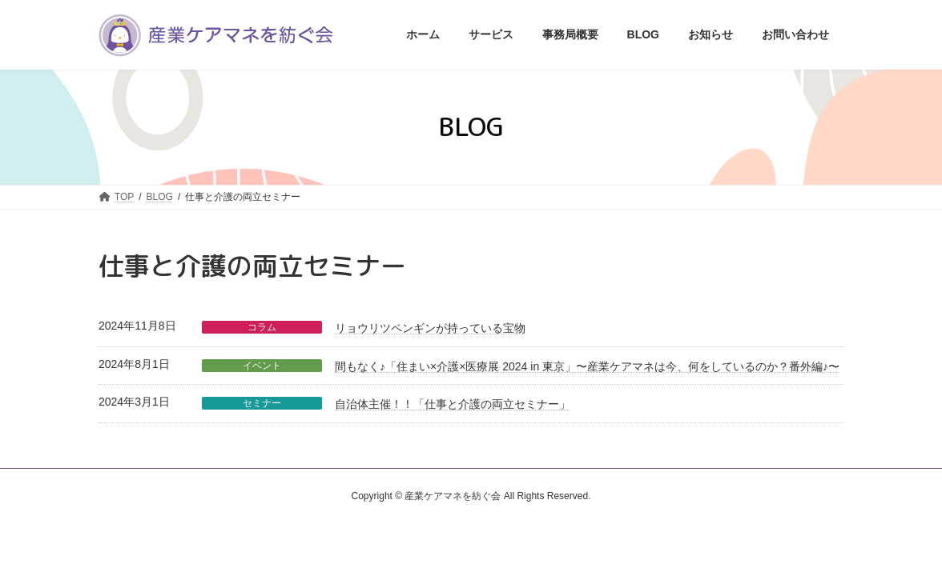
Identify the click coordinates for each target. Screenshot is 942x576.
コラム (262, 327)
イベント (262, 365)
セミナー (262, 403)
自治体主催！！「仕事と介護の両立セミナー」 (452, 404)
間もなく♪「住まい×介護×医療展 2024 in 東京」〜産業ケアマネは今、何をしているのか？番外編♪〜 (587, 366)
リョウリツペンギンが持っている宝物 (430, 328)
